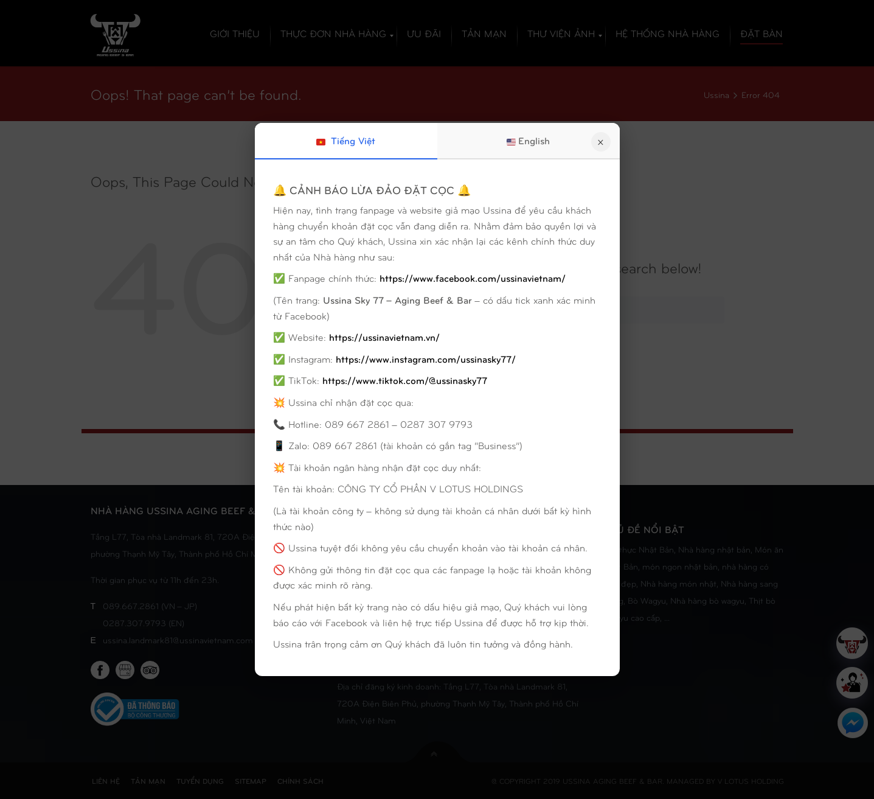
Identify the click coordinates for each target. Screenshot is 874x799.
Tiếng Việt (345, 140)
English (528, 140)
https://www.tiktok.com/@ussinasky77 (404, 380)
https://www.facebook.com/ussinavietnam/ (473, 278)
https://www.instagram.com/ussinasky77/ (426, 359)
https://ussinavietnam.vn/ (384, 337)
